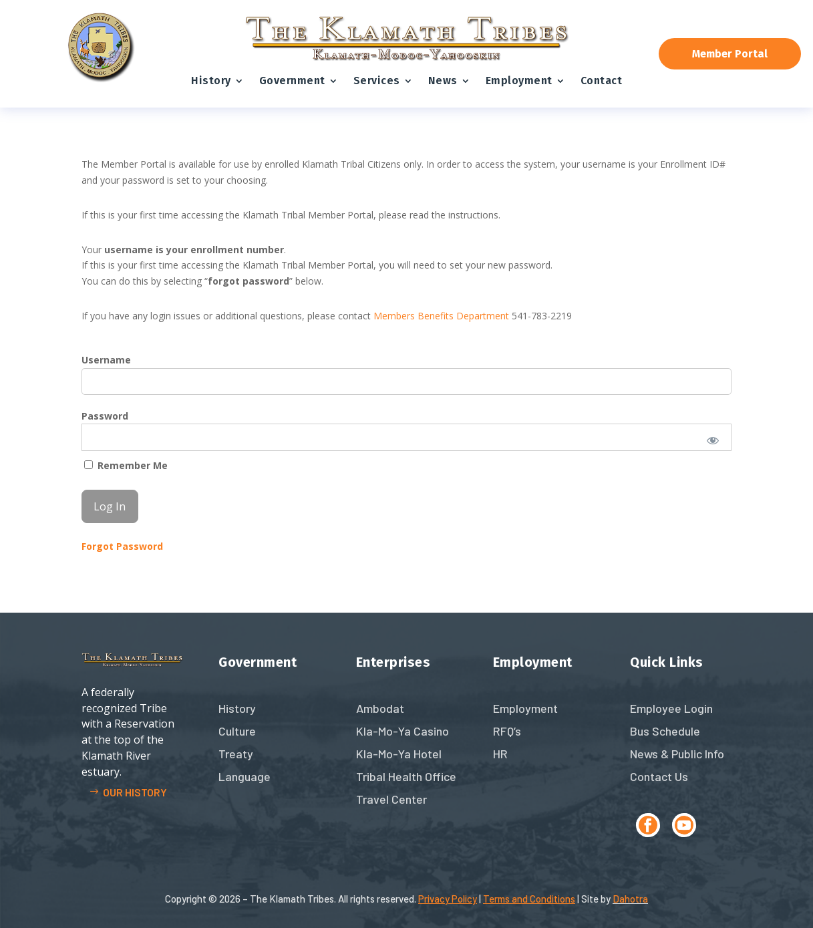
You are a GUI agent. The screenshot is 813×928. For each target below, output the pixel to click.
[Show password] (712, 440)
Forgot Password (122, 546)
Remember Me (126, 465)
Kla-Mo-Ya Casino (402, 731)
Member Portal (730, 53)
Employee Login (671, 708)
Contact (602, 80)
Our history (135, 792)
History (211, 80)
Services (376, 80)
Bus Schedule (665, 731)
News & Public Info (677, 753)
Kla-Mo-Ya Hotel (399, 753)
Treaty (235, 753)
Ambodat (380, 708)
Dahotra (630, 899)
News (443, 80)
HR (500, 753)
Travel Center (391, 799)
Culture (237, 731)
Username (106, 359)
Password (105, 416)
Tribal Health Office (406, 776)
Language (244, 776)
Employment (519, 80)
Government (292, 80)
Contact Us (659, 776)
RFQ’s (507, 731)
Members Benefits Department (441, 315)
